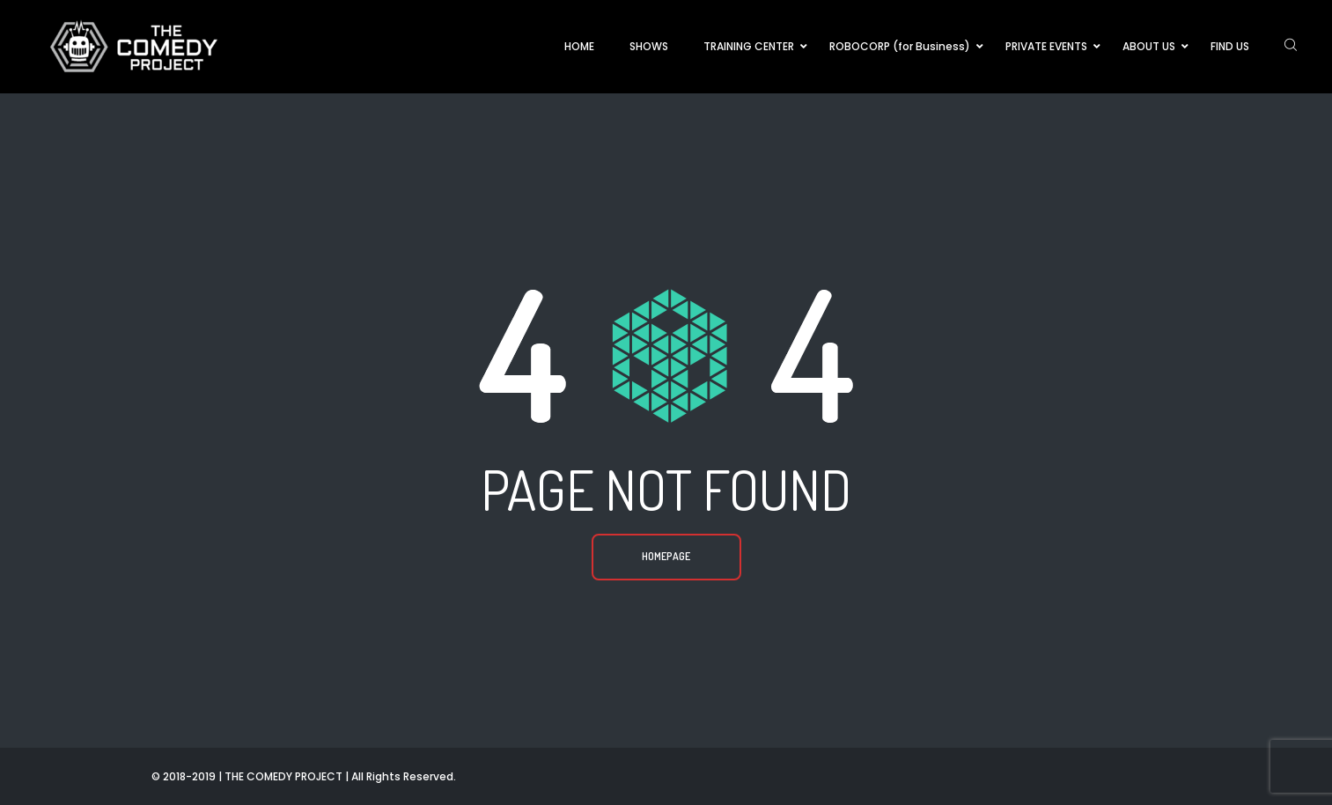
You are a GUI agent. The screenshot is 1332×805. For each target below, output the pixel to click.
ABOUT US (1148, 46)
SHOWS (648, 46)
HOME (579, 46)
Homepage (666, 556)
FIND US (1230, 46)
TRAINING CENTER (748, 46)
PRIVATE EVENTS (1046, 46)
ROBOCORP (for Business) (899, 46)
